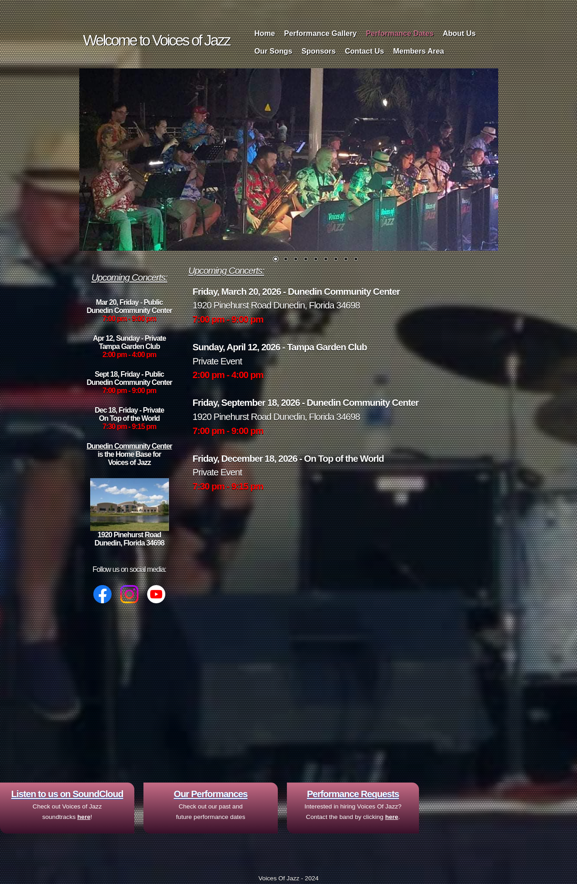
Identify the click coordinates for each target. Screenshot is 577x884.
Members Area (418, 51)
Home (265, 33)
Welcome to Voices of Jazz (156, 40)
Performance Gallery (320, 33)
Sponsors (318, 51)
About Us (459, 33)
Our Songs (273, 51)
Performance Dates (400, 33)
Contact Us (364, 51)
